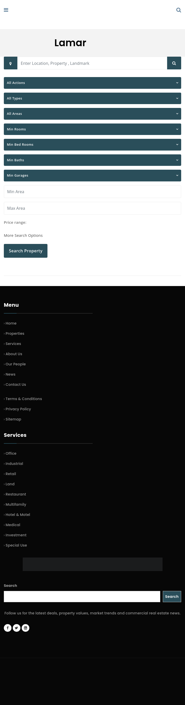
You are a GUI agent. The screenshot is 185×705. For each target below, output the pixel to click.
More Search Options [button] (23, 235)
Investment (16, 535)
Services (13, 343)
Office (11, 453)
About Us (14, 353)
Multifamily (16, 504)
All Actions (16, 82)
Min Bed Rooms (20, 144)
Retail (11, 473)
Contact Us (16, 384)
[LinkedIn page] (25, 628)
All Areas (14, 113)
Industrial (14, 463)
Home (11, 323)
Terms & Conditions (24, 398)
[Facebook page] (7, 628)
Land (10, 484)
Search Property (25, 251)
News (11, 374)
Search (10, 585)
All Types (14, 98)
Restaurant (16, 494)
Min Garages (17, 175)
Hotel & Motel (18, 514)
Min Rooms (16, 129)
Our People (16, 364)
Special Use (16, 545)
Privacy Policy (18, 409)
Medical (13, 524)
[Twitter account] (16, 628)
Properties (15, 333)
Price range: (15, 222)
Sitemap (13, 419)
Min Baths (15, 160)
